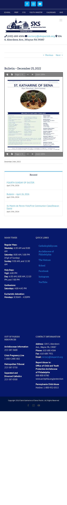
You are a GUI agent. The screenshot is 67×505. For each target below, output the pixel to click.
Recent (33, 175)
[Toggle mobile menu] (61, 20)
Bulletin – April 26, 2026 (18, 194)
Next (58, 55)
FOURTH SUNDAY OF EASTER (20, 182)
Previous (49, 55)
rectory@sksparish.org (41, 36)
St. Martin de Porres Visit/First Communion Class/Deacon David (33, 207)
